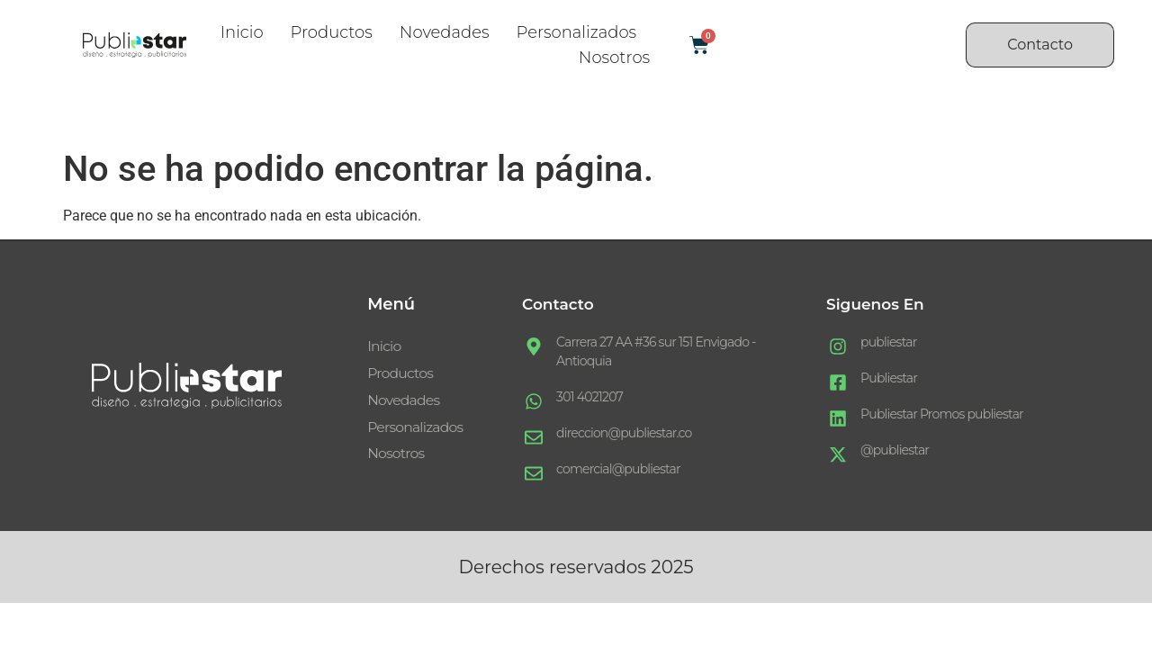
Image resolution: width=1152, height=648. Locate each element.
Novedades (445, 32)
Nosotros (614, 58)
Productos (332, 32)
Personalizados (577, 32)
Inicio (242, 32)
